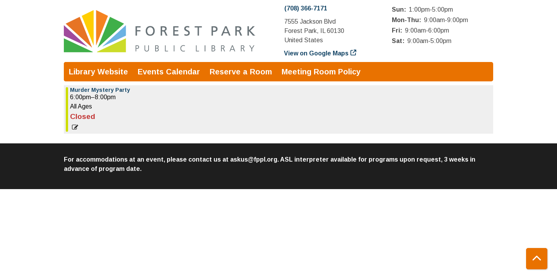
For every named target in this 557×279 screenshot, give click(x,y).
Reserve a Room (241, 71)
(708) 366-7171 (305, 8)
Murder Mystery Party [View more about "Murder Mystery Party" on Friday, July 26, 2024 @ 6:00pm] (100, 90)
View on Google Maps (316, 53)
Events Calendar (169, 71)
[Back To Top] (536, 258)
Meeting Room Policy (321, 71)
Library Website (98, 71)
